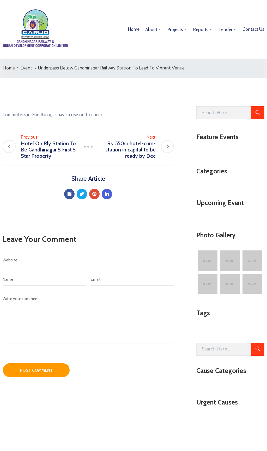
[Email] (132, 279)
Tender (225, 29)
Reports (200, 29)
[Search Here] (223, 112)
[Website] (88, 260)
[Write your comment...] (88, 317)
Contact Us (253, 29)
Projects (175, 29)
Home (133, 29)
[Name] (44, 279)
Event (26, 68)
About (151, 29)
